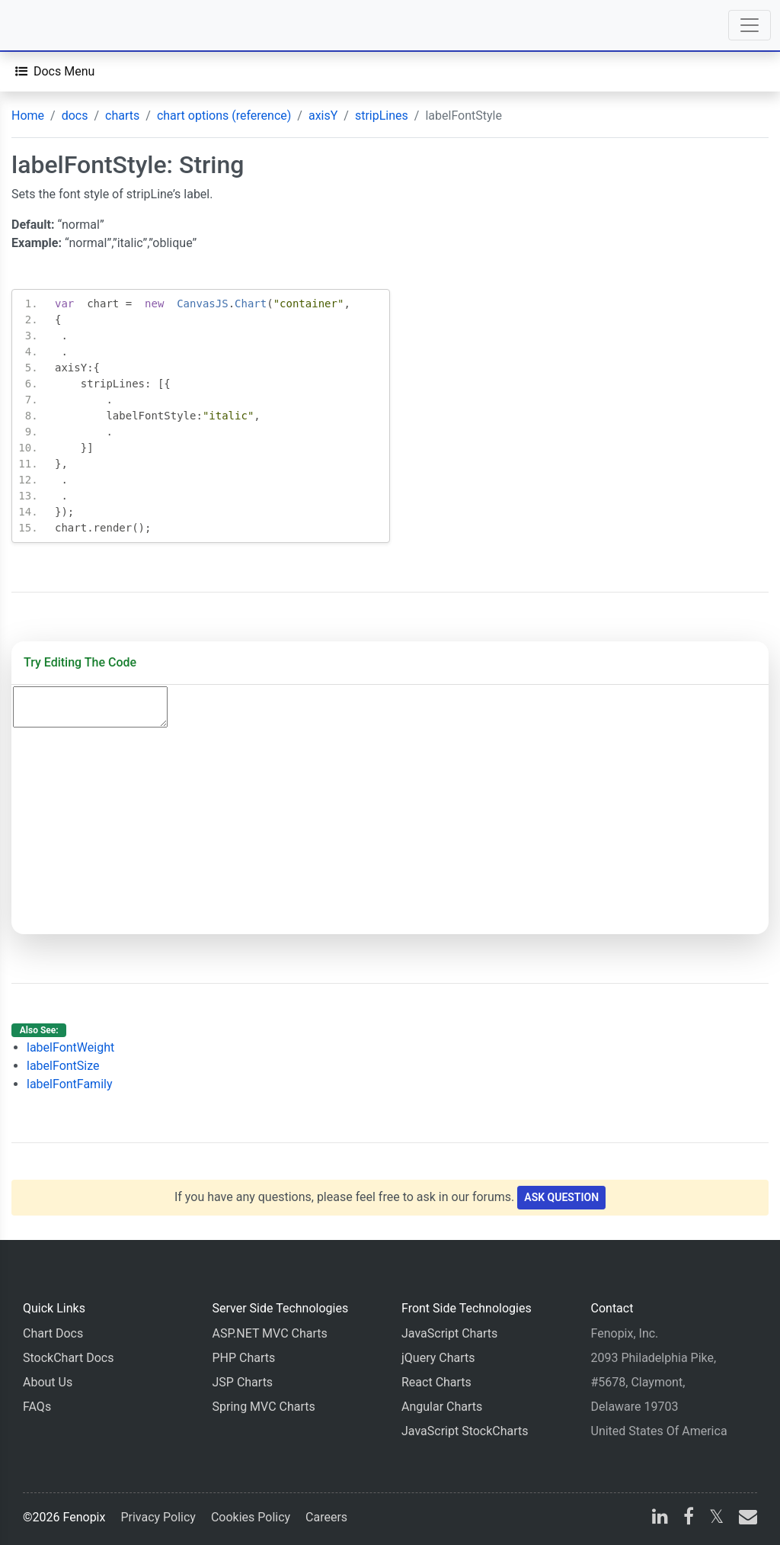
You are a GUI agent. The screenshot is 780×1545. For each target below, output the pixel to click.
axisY (322, 115)
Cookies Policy (250, 1517)
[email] (745, 1518)
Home (27, 115)
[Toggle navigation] (749, 25)
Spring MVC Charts (264, 1406)
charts (122, 115)
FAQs (37, 1406)
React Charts (436, 1382)
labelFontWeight (70, 1047)
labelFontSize (63, 1065)
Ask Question (561, 1197)
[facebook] (688, 1518)
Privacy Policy (158, 1517)
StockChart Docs (68, 1358)
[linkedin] (660, 1518)
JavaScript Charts (449, 1333)
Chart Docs (53, 1333)
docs (75, 115)
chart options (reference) (224, 115)
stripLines (381, 115)
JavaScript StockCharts (465, 1431)
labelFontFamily (70, 1084)
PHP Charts (244, 1358)
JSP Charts (243, 1382)
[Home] (55, 25)
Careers (326, 1517)
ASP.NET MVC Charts (270, 1333)
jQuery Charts (438, 1358)
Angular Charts (441, 1406)
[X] (716, 1518)
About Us (47, 1382)
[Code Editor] (90, 707)
